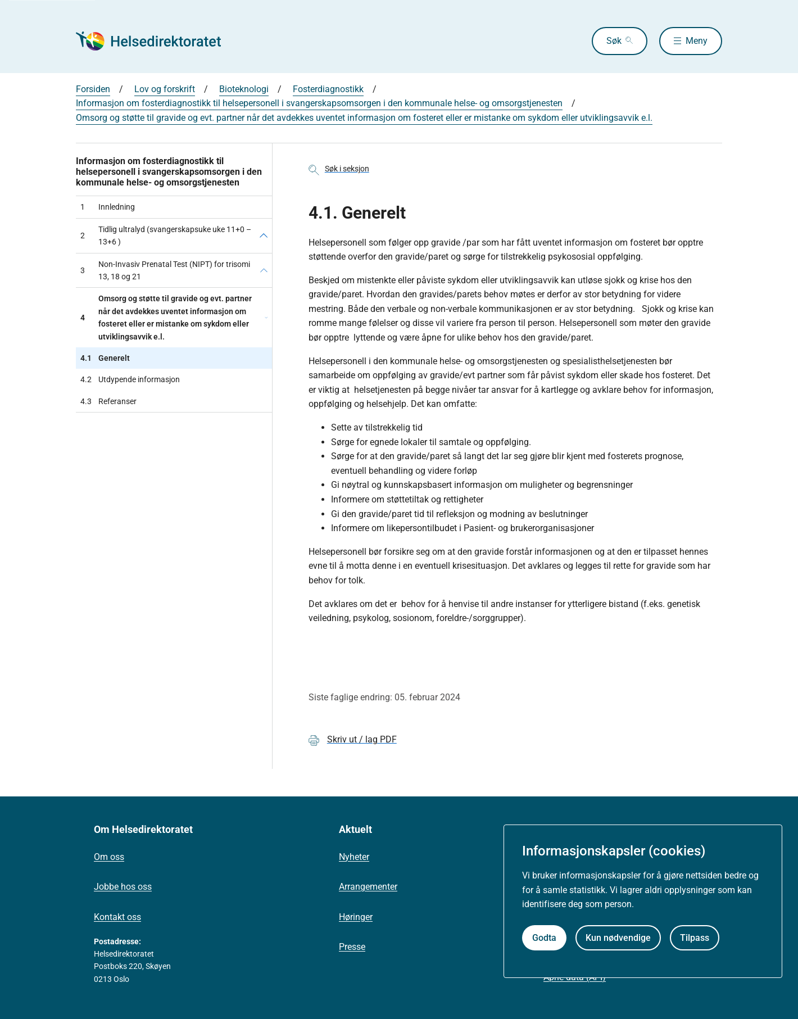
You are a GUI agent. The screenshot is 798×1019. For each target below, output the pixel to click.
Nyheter (354, 857)
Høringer (356, 917)
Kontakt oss (117, 917)
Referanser (108, 401)
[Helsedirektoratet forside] (157, 41)
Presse (352, 946)
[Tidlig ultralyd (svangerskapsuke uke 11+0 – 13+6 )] (263, 235)
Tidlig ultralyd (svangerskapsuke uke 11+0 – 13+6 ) (165, 235)
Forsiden (93, 89)
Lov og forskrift (164, 89)
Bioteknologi (244, 89)
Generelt (105, 358)
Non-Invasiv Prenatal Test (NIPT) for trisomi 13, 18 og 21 (165, 270)
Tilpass (694, 937)
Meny (697, 40)
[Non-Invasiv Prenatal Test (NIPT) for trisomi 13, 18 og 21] (264, 270)
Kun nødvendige (618, 937)
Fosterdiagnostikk (328, 89)
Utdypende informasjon (130, 379)
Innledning (107, 207)
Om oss (109, 857)
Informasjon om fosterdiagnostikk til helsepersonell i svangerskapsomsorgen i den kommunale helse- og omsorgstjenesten (319, 103)
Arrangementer (368, 886)
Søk (614, 40)
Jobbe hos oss (123, 886)
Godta (544, 937)
